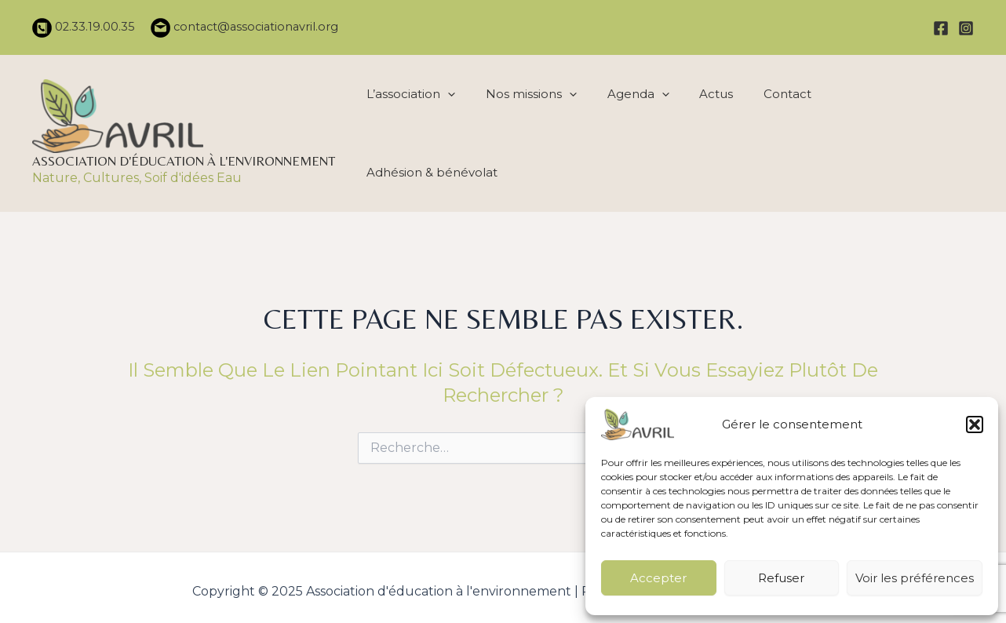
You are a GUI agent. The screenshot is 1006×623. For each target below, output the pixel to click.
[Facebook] (941, 28)
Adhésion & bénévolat (896, 129)
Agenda (636, 129)
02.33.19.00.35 (93, 27)
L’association (414, 129)
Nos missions (532, 129)
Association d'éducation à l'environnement (183, 157)
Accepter (658, 577)
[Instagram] (966, 28)
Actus (711, 129)
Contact (780, 129)
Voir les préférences (914, 577)
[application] (451, 129)
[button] (974, 424)
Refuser (781, 577)
